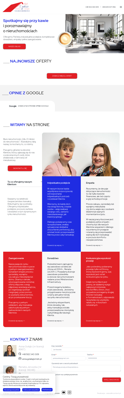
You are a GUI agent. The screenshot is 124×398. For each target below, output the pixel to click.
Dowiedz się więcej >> (55, 245)
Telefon (90, 355)
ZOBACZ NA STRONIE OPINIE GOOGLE (33, 106)
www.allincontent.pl (113, 393)
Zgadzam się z (65, 375)
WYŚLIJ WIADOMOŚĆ (111, 380)
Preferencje (47, 390)
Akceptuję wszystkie (11, 390)
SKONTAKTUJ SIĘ (20, 168)
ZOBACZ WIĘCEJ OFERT (62, 76)
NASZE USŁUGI (14, 46)
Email (54, 355)
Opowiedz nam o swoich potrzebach (65, 363)
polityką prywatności (71, 374)
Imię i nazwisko (57, 346)
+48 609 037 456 (109, 7)
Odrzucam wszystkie (31, 390)
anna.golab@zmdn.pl (32, 358)
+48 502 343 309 (92, 7)
